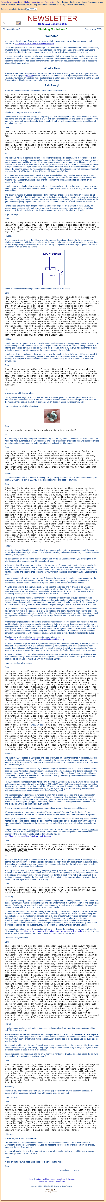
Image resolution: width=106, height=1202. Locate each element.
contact (38, 1179)
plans (53, 1179)
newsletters (60, 1181)
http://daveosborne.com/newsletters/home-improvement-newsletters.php (51, 931)
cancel (51, 1181)
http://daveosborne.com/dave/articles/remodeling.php (28, 836)
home (31, 1179)
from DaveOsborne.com (52, 24)
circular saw (36, 725)
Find (18, 23)
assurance (43, 1181)
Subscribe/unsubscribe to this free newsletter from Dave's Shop (28, 2)
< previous (64, 1170)
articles (46, 1179)
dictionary (71, 1179)
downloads (61, 1179)
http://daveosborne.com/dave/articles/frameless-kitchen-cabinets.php (34, 639)
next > (76, 1170)
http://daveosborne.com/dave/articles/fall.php (34, 43)
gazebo (29, 76)
